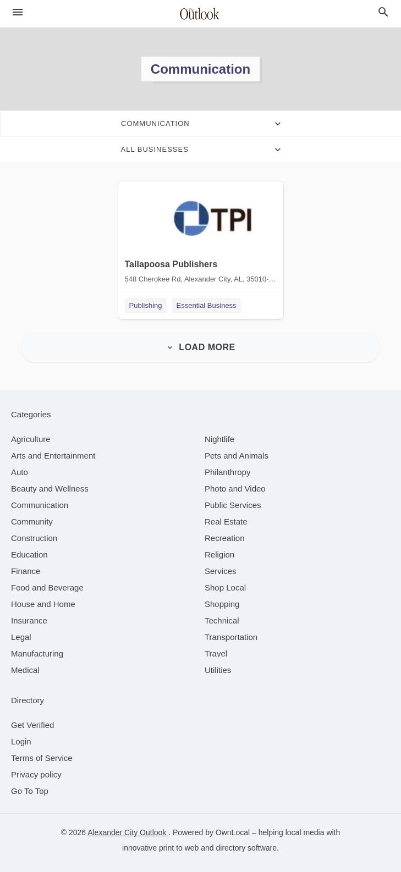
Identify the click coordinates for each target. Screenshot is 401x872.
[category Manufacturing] (37, 653)
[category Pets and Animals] (236, 455)
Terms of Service (42, 758)
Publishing (145, 305)
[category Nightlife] (219, 439)
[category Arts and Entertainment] (53, 455)
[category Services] (221, 571)
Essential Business (207, 305)
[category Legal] (21, 637)
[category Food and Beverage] (47, 587)
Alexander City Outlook (127, 832)
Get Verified (32, 725)
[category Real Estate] (226, 521)
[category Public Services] (233, 505)
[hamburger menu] (17, 12)
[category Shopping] (222, 604)
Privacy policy (36, 774)
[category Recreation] (225, 538)
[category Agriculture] (31, 439)
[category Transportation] (231, 637)
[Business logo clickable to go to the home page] (200, 13)
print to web (179, 847)
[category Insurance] (29, 620)
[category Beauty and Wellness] (50, 488)
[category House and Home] (43, 604)
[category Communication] (39, 505)
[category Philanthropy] (227, 472)
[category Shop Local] (225, 587)
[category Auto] (19, 472)
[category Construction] (34, 538)
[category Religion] (219, 554)
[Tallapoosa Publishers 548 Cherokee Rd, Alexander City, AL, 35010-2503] (201, 234)
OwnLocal (233, 832)
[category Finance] (25, 571)
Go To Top (29, 791)
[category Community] (32, 521)
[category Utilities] (218, 670)
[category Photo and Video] (235, 488)
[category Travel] (216, 653)
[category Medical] (25, 670)
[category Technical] (222, 620)
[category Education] (29, 554)
